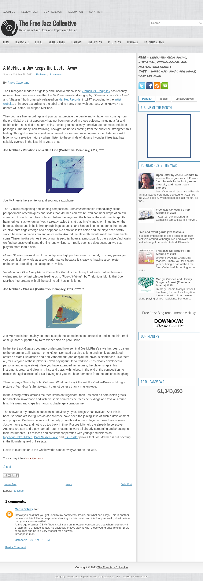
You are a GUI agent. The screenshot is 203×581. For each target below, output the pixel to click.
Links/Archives (184, 98)
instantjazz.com (34, 458)
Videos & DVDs (57, 42)
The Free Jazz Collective (47, 23)
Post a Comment (15, 547)
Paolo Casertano (18, 82)
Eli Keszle (70, 437)
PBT (118, 576)
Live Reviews (95, 42)
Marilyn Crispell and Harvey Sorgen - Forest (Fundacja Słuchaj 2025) (174, 282)
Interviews (114, 42)
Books (38, 42)
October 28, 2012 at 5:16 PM (32, 540)
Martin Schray (24, 509)
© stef (7, 466)
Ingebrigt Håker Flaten (18, 437)
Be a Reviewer (53, 12)
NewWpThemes (74, 576)
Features (76, 42)
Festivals (132, 42)
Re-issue (41, 74)
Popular (147, 98)
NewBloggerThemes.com (135, 576)
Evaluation (75, 12)
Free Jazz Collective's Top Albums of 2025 (173, 211)
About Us (9, 12)
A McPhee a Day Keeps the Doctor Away (40, 67)
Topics (164, 98)
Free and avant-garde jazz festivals (161, 232)
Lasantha (109, 576)
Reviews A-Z (22, 42)
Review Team (29, 12)
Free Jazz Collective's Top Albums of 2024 (173, 252)
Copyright (96, 12)
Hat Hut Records (69, 99)
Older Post (126, 484)
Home (6, 42)
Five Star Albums (154, 42)
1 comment (56, 74)
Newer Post (10, 484)
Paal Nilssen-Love (46, 437)
